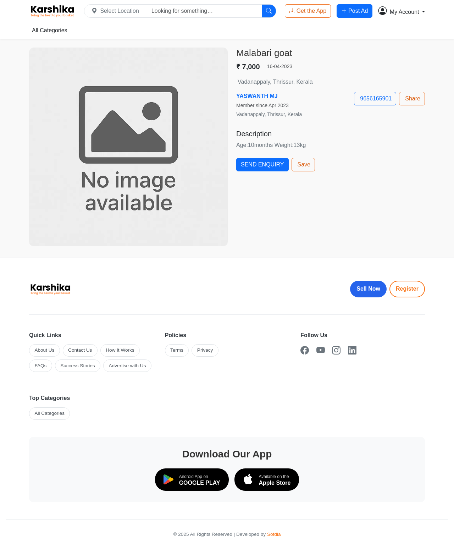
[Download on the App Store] (266, 479)
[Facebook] (304, 350)
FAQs (40, 365)
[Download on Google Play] (192, 479)
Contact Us (80, 350)
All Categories (49, 30)
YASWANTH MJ (257, 96)
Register (407, 289)
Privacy (205, 350)
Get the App (308, 11)
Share (412, 98)
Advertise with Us (127, 365)
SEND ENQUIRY (262, 164)
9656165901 (376, 98)
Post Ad (354, 11)
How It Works (120, 350)
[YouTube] (320, 350)
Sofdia (274, 534)
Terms (176, 350)
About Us (44, 350)
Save (304, 164)
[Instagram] (336, 350)
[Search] (269, 11)
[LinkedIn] (352, 350)
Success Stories (77, 365)
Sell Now (368, 289)
